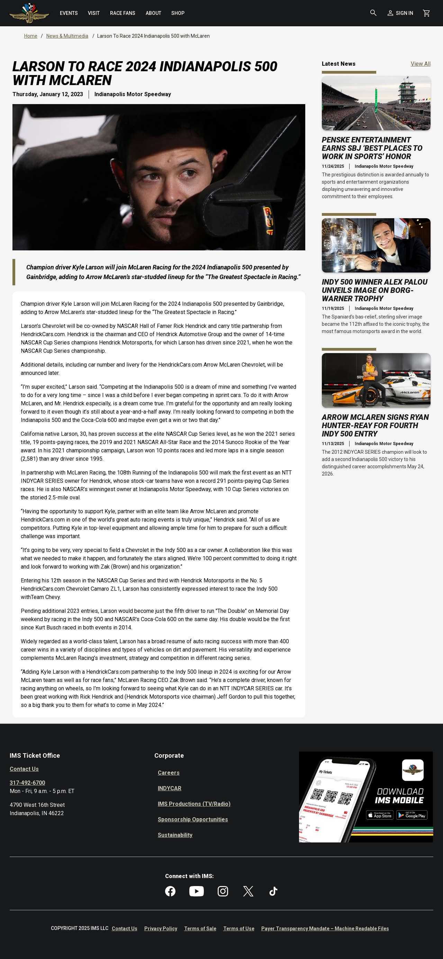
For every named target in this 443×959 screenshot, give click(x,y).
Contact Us (24, 769)
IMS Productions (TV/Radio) (194, 804)
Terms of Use (238, 928)
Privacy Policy (160, 928)
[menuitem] (69, 13)
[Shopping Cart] (426, 13)
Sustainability (175, 835)
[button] (373, 13)
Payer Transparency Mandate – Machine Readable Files (325, 928)
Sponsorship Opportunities (193, 819)
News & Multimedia (67, 36)
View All (421, 63)
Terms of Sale (200, 928)
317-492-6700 (27, 783)
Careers (169, 772)
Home (30, 36)
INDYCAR (169, 788)
